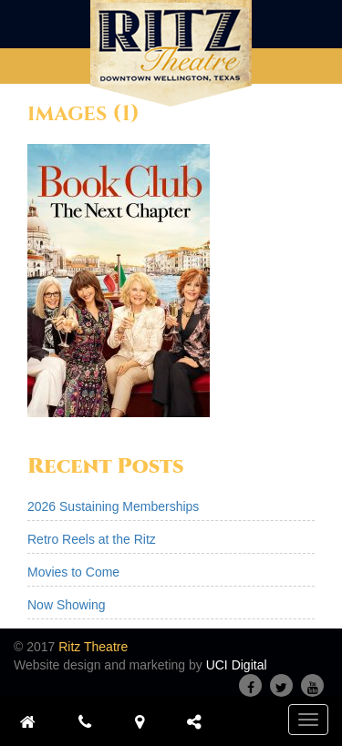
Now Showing (66, 605)
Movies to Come (73, 572)
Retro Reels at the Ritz (91, 539)
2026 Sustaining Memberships (113, 506)
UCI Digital (236, 665)
